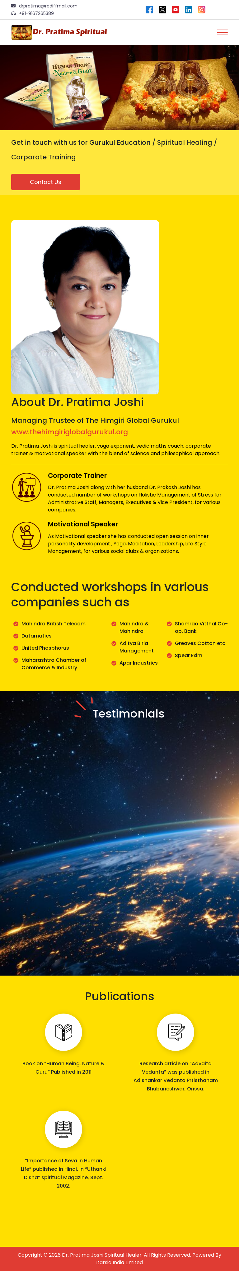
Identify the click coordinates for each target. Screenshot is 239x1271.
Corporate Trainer (77, 475)
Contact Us (45, 182)
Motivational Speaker (83, 524)
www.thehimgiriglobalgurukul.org (69, 432)
